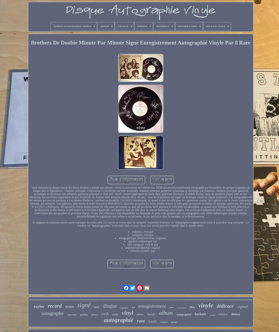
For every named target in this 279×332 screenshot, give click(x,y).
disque (110, 306)
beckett (200, 314)
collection (124, 308)
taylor (39, 306)
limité (152, 321)
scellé (115, 314)
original (164, 322)
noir (96, 307)
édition (223, 314)
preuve (95, 314)
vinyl (127, 313)
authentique (181, 308)
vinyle (205, 305)
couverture (72, 314)
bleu (192, 307)
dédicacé (225, 306)
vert (171, 307)
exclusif (212, 315)
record (55, 306)
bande (151, 314)
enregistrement (152, 306)
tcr (133, 307)
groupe (174, 322)
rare (141, 320)
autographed (183, 314)
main (69, 306)
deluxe (235, 314)
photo (140, 314)
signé (84, 305)
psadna (84, 314)
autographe (52, 313)
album (166, 313)
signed (242, 306)
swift (105, 314)
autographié (118, 320)
